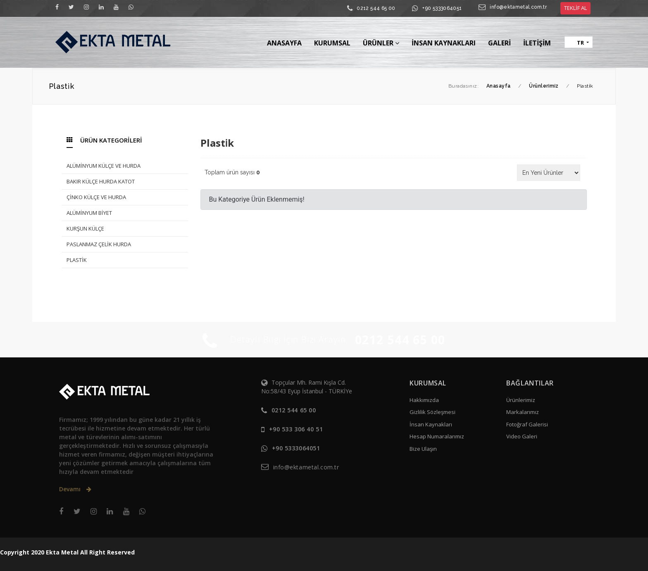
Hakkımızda (424, 400)
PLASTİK (77, 260)
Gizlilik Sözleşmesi (432, 412)
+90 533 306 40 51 (296, 429)
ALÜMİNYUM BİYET (89, 213)
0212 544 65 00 (376, 8)
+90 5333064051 (442, 8)
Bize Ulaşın (423, 448)
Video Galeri (521, 436)
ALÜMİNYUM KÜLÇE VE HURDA (104, 165)
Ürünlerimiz (520, 400)
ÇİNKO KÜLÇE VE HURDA (96, 197)
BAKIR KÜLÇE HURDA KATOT (101, 181)
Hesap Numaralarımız (437, 436)
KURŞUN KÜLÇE (85, 228)
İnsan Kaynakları (431, 424)
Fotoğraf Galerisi (527, 424)
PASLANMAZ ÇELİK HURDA (99, 244)
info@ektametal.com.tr (518, 7)
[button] (579, 42)
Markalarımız (522, 412)
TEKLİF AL (575, 8)
